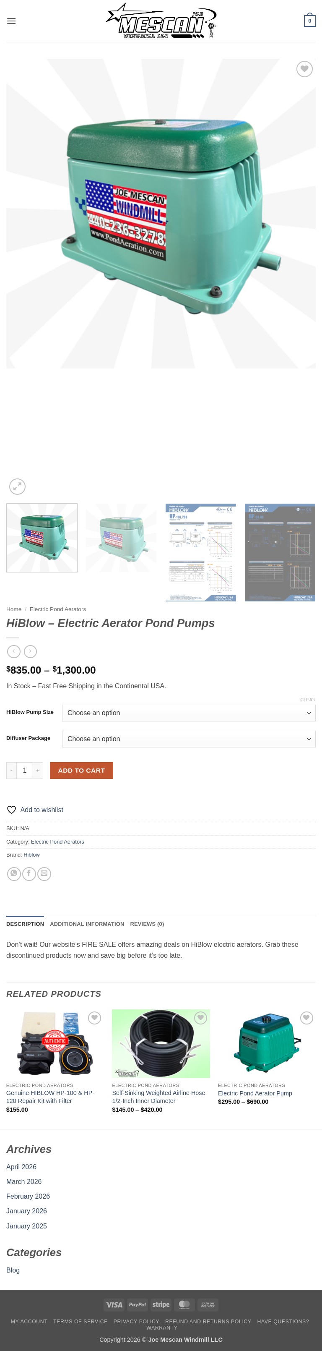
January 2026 (26, 1211)
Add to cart (81, 770)
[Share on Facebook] (29, 874)
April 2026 (21, 1167)
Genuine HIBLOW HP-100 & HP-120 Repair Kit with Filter (50, 1097)
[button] (11, 20)
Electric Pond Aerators (58, 609)
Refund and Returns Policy (208, 1322)
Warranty (161, 1328)
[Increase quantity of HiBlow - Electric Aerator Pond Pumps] (38, 770)
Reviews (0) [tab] (147, 924)
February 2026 (28, 1196)
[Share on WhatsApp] (14, 874)
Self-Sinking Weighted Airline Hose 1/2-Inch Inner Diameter (158, 1097)
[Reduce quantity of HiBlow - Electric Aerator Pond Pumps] (11, 770)
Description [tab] (25, 924)
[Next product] (13, 651)
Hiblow (31, 855)
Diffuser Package (28, 738)
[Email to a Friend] (44, 874)
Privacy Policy (136, 1322)
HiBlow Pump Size (30, 712)
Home (13, 609)
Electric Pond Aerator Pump (255, 1093)
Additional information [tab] (87, 924)
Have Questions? (283, 1322)
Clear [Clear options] (308, 699)
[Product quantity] (24, 770)
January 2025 (26, 1226)
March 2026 (24, 1181)
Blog (13, 1270)
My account (29, 1322)
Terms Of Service (80, 1322)
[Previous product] (30, 651)
